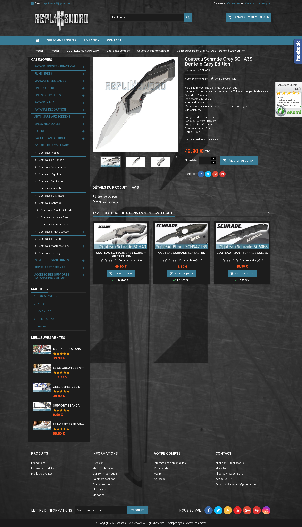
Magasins (98, 495)
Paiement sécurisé (104, 479)
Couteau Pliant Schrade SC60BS (242, 253)
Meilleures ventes (41, 473)
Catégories (41, 60)
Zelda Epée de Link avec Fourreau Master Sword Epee (69, 387)
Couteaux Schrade (50, 203)
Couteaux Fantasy (49, 253)
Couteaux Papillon (50, 174)
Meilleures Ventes (48, 337)
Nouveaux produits (42, 468)
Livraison (91, 40)
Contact (224, 453)
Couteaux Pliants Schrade (57, 210)
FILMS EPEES (43, 74)
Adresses (159, 479)
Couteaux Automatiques (55, 224)
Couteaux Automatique (53, 167)
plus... (298, 106)
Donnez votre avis (225, 79)
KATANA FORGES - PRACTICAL (55, 66)
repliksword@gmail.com (57, 3)
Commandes (162, 468)
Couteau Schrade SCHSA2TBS (181, 253)
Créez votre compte (257, 3)
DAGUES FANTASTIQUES (51, 138)
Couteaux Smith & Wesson (54, 231)
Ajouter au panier (238, 161)
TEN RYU (42, 326)
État (95, 202)
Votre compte (167, 453)
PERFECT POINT (47, 319)
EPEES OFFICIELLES (47, 95)
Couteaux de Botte (50, 239)
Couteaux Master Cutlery (54, 246)
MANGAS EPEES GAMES (50, 81)
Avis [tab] (135, 187)
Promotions (38, 463)
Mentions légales (103, 468)
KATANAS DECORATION (50, 109)
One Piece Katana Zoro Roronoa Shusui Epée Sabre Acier (69, 349)
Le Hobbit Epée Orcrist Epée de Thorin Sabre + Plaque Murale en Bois (69, 424)
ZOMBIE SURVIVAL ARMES (51, 260)
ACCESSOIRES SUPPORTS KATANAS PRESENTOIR (51, 276)
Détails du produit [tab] (110, 187)
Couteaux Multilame (51, 181)
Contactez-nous (102, 484)
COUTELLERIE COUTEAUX (51, 145)
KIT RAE (42, 304)
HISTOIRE (40, 131)
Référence (192, 70)
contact (114, 40)
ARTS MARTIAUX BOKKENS (52, 117)
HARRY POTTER (47, 296)
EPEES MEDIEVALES (47, 124)
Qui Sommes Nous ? (61, 40)
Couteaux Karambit (50, 188)
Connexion (233, 3)
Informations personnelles (170, 463)
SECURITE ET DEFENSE (49, 267)
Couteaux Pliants (49, 153)
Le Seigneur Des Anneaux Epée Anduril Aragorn (69, 368)
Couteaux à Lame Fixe (54, 217)
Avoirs (157, 473)
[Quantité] (205, 160)
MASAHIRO (44, 311)
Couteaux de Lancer (51, 160)
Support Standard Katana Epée (69, 405)
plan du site (100, 489)
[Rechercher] (151, 17)
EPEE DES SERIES (45, 88)
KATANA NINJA (44, 102)
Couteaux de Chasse (51, 196)
